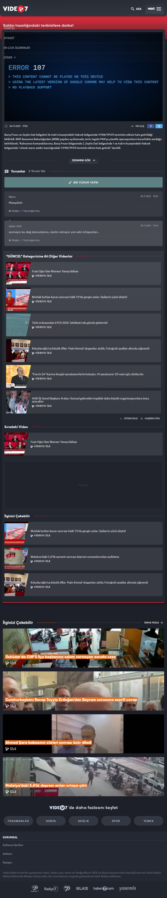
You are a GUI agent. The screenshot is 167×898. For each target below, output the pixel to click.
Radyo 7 (51, 888)
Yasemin (127, 888)
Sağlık (83, 821)
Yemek (149, 821)
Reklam (7, 854)
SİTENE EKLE (129, 418)
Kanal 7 (35, 888)
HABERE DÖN (150, 418)
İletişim (7, 862)
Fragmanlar (18, 821)
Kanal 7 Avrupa (67, 888)
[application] (83, 76)
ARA (136, 9)
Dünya (51, 821)
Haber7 (103, 888)
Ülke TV (82, 888)
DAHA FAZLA (153, 622)
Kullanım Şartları (13, 845)
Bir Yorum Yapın (83, 182)
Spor (116, 821)
